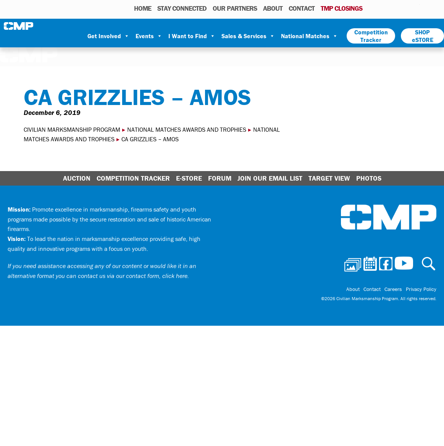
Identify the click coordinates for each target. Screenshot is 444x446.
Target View (329, 178)
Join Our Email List (269, 178)
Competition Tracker (371, 36)
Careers (393, 289)
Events (149, 36)
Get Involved (108, 36)
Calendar (383, 8)
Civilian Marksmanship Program (19, 26)
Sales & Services (248, 36)
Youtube (415, 8)
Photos (371, 8)
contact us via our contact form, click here (132, 276)
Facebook (394, 8)
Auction (76, 178)
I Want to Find (191, 36)
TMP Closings (341, 8)
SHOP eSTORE (422, 36)
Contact (302, 8)
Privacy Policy (421, 289)
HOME (142, 8)
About (273, 8)
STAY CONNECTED (182, 8)
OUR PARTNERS (235, 8)
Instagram (404, 8)
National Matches (309, 36)
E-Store (189, 178)
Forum (219, 178)
